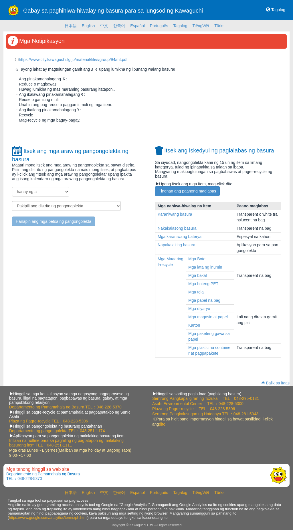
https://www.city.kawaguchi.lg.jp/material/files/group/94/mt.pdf (73, 59)
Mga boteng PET (203, 283)
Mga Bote (196, 259)
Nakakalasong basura (177, 228)
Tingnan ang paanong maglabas (187, 191)
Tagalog (278, 9)
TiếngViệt (200, 25)
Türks (219, 25)
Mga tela (196, 292)
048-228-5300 (231, 403)
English (88, 25)
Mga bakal (197, 275)
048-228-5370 (109, 407)
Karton (194, 325)
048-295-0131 (246, 398)
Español (137, 25)
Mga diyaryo (199, 308)
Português (159, 25)
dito (162, 424)
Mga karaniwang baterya (179, 236)
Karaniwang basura (175, 214)
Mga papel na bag (204, 300)
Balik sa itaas (278, 383)
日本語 (71, 25)
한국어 (119, 25)
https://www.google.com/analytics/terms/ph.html (48, 517)
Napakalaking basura (176, 245)
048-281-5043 (245, 414)
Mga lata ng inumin (205, 267)
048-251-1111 (59, 445)
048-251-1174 (92, 430)
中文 (104, 25)
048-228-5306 (75, 421)
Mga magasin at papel (208, 317)
